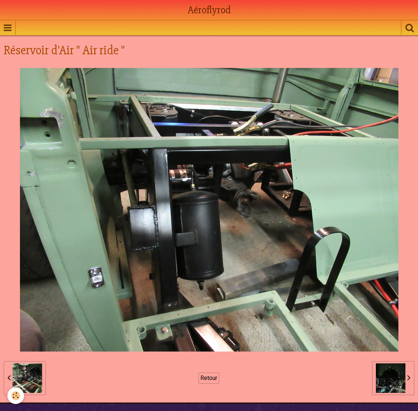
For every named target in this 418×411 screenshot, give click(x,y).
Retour (208, 377)
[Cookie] (15, 395)
